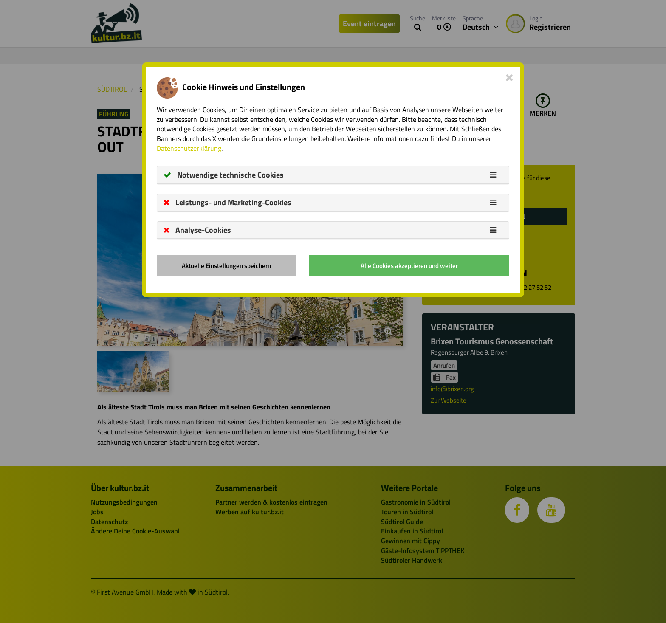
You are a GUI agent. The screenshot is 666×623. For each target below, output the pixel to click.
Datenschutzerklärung (189, 148)
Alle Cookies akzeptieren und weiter (409, 266)
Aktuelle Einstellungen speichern (226, 266)
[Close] (509, 77)
